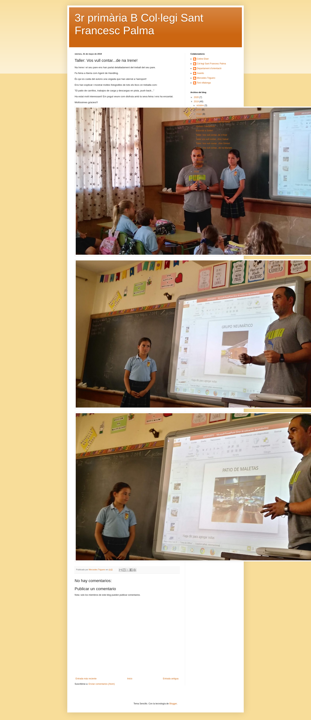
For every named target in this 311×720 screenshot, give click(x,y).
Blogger (173, 703)
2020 (196, 97)
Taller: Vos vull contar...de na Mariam (214, 148)
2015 (196, 184)
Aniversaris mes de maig (208, 117)
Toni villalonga (204, 82)
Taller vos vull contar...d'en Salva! (212, 139)
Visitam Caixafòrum (205, 126)
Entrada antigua (170, 678)
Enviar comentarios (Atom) (102, 684)
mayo (199, 114)
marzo (199, 157)
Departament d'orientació (209, 68)
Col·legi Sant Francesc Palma (211, 63)
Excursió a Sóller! (204, 130)
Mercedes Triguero (206, 78)
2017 (196, 176)
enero (199, 166)
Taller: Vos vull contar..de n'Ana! (211, 135)
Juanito (200, 73)
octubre (200, 105)
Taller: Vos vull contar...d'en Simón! (213, 143)
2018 (196, 171)
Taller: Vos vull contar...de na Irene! (213, 122)
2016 (196, 180)
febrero (200, 162)
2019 (196, 101)
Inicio (129, 678)
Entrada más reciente (86, 678)
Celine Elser (203, 59)
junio (199, 109)
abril (198, 153)
